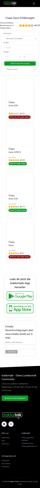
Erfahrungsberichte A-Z (29, 446)
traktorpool (5, 461)
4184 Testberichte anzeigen (20, 63)
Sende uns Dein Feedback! (15, 398)
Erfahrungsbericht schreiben (27, 439)
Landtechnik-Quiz (27, 443)
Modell (6, 42)
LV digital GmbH (13, 482)
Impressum (5, 444)
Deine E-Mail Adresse (13, 342)
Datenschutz (6, 438)
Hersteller (7, 33)
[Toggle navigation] (34, 3)
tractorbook (5, 467)
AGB (3, 441)
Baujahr (6, 52)
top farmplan (6, 464)
